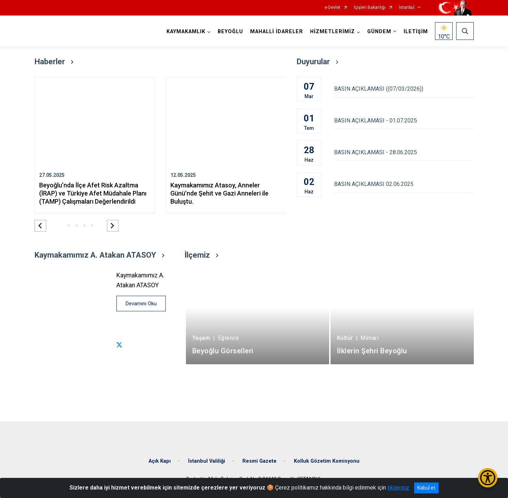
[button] (40, 226)
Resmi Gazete (259, 461)
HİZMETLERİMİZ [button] (332, 32)
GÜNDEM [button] (379, 32)
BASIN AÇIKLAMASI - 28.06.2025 (403, 152)
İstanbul (407, 7)
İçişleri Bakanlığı (370, 7)
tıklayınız (398, 487)
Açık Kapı (160, 461)
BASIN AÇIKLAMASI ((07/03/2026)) (403, 88)
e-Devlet (332, 7)
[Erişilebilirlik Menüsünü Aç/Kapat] (487, 477)
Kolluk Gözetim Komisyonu (326, 461)
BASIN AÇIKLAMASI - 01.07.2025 (403, 120)
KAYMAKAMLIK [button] (186, 32)
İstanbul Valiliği (206, 461)
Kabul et (426, 488)
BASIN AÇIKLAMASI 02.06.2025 (403, 184)
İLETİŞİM (416, 32)
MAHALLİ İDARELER (276, 32)
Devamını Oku (141, 303)
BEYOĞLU (230, 32)
